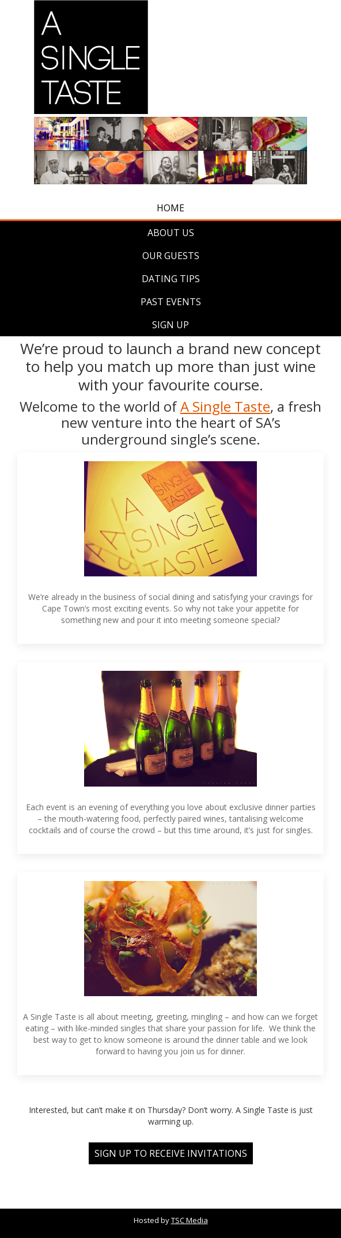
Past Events (171, 301)
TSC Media (189, 1220)
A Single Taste (225, 406)
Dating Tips (171, 278)
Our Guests (170, 255)
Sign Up (170, 324)
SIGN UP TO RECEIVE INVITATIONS (170, 1153)
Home (170, 208)
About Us (170, 232)
